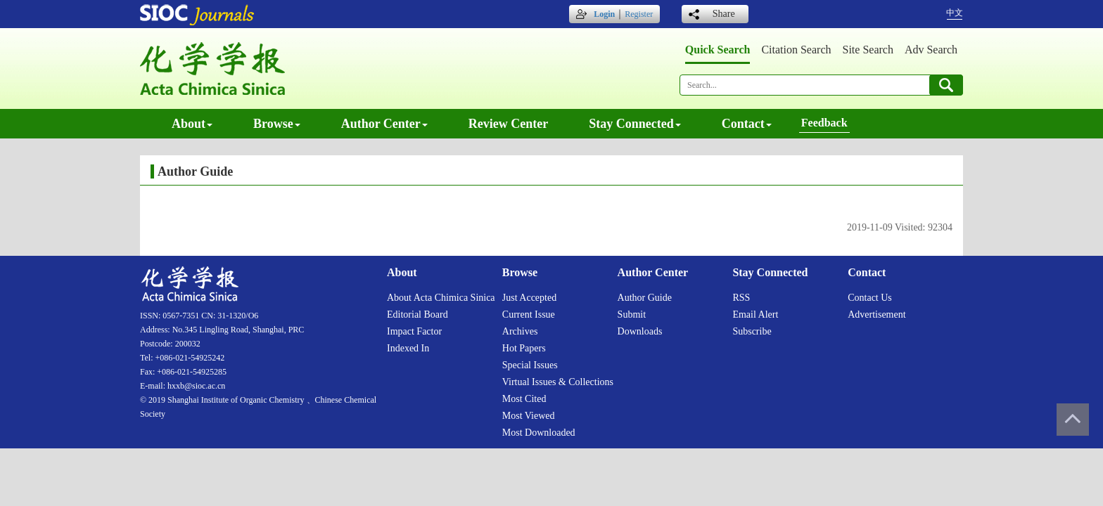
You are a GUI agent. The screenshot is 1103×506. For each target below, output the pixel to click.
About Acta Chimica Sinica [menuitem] (441, 297)
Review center (508, 124)
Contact (747, 124)
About (192, 124)
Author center (384, 124)
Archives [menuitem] (520, 331)
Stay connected (635, 124)
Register (639, 14)
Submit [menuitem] (632, 314)
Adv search (931, 50)
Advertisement (876, 314)
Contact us (870, 297)
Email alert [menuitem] (755, 314)
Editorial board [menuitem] (417, 314)
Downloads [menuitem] (640, 331)
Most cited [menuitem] (524, 399)
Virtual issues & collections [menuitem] (557, 382)
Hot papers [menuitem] (524, 348)
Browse (276, 124)
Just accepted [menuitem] (529, 297)
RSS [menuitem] (741, 297)
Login (604, 14)
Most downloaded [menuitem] (538, 432)
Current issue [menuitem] (528, 314)
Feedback (824, 123)
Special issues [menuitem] (530, 365)
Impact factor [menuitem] (414, 331)
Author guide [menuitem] (645, 297)
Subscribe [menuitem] (751, 331)
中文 (954, 13)
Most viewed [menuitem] (528, 415)
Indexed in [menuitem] (408, 348)
